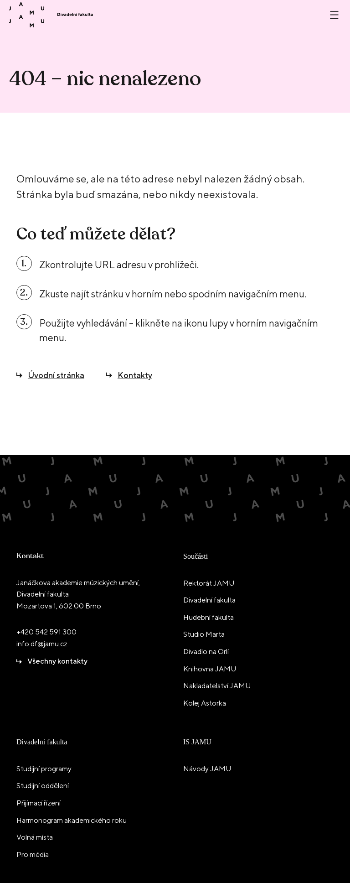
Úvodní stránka (56, 375)
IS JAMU (197, 742)
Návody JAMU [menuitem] (207, 768)
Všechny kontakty (57, 661)
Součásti (195, 556)
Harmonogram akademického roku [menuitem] (71, 820)
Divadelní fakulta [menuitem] (209, 600)
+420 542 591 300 (46, 632)
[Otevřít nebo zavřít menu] (334, 15)
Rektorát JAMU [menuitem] (208, 583)
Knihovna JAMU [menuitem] (209, 669)
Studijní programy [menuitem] (44, 768)
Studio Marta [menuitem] (204, 634)
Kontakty (135, 375)
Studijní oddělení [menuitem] (42, 785)
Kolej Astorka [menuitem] (204, 703)
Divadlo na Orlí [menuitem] (206, 651)
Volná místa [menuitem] (34, 837)
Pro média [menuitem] (32, 854)
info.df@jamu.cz (41, 643)
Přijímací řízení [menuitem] (38, 803)
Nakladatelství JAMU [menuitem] (217, 685)
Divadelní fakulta (41, 742)
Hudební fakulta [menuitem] (208, 617)
